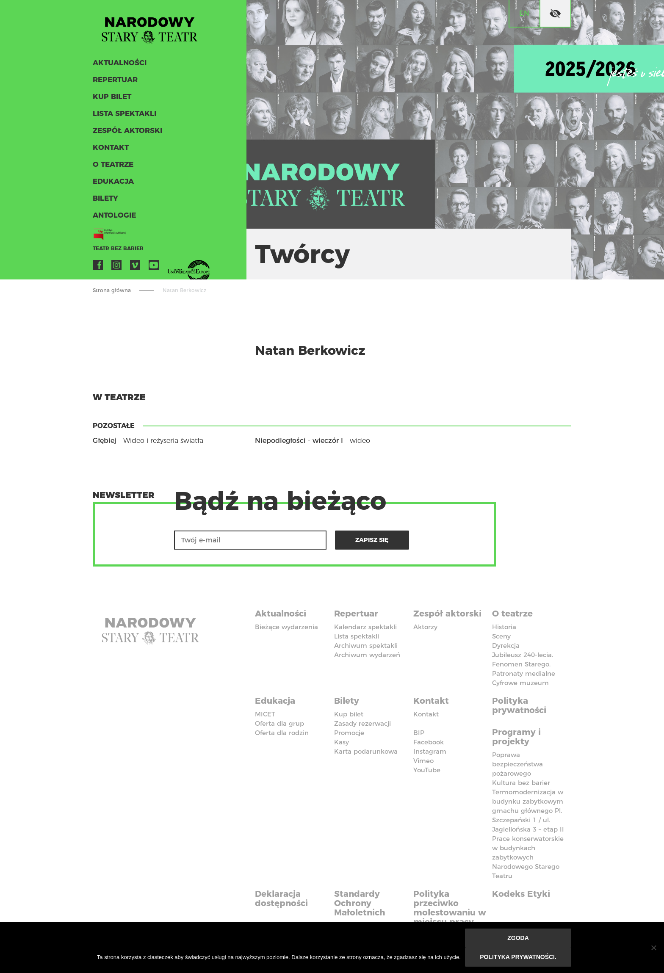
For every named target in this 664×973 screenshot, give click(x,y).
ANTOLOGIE (114, 215)
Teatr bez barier (118, 248)
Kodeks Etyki (521, 893)
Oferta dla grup (279, 723)
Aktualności (120, 62)
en (524, 13)
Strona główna (112, 290)
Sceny (501, 636)
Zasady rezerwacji (362, 723)
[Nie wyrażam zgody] (653, 947)
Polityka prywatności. (518, 957)
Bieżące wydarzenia (286, 627)
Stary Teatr (149, 27)
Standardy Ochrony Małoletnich (359, 903)
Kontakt (111, 147)
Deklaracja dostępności (281, 898)
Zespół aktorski (127, 130)
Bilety (105, 198)
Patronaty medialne (523, 673)
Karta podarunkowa (366, 751)
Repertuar (115, 79)
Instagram (116, 265)
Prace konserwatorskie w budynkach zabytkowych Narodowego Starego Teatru (528, 857)
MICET (265, 714)
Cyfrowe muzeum (520, 683)
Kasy (341, 742)
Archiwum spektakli (366, 645)
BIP (418, 733)
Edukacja (113, 181)
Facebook (98, 265)
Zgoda (518, 937)
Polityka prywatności (519, 705)
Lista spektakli (124, 113)
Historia (504, 627)
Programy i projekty (516, 736)
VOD (172, 265)
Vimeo (135, 265)
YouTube (154, 265)
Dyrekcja (506, 645)
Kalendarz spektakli (365, 627)
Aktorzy (425, 627)
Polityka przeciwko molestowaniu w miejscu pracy (449, 907)
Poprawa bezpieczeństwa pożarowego (517, 764)
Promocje (349, 733)
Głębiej (104, 441)
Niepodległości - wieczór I (299, 441)
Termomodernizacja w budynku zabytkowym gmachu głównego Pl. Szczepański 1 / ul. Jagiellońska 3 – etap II (528, 810)
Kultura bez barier (521, 783)
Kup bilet (112, 96)
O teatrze (113, 164)
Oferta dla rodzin (282, 733)
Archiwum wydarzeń (367, 655)
